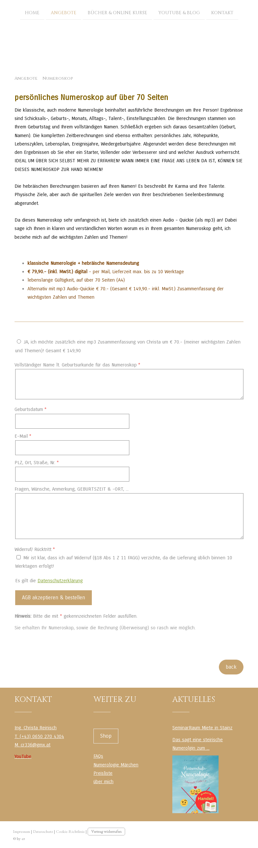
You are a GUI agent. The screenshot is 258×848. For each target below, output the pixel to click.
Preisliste (103, 773)
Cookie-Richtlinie (70, 831)
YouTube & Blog (179, 12)
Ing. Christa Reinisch (36, 728)
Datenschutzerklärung (60, 581)
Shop (106, 736)
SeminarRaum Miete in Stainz (202, 728)
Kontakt (222, 12)
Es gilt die (49, 581)
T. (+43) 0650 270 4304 (39, 736)
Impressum (21, 831)
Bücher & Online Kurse (117, 12)
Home (32, 12)
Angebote (63, 12)
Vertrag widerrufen (106, 831)
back (231, 667)
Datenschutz (43, 831)
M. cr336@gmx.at (32, 745)
